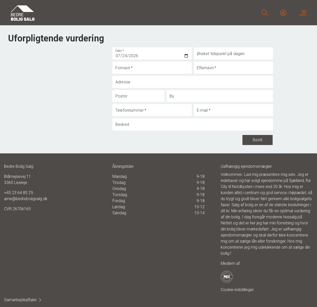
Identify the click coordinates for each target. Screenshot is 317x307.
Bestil (257, 140)
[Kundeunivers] (283, 13)
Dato (119, 51)
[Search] (265, 13)
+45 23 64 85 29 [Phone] (18, 192)
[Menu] (302, 13)
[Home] (84, 12)
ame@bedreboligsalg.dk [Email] (25, 198)
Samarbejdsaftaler (23, 299)
